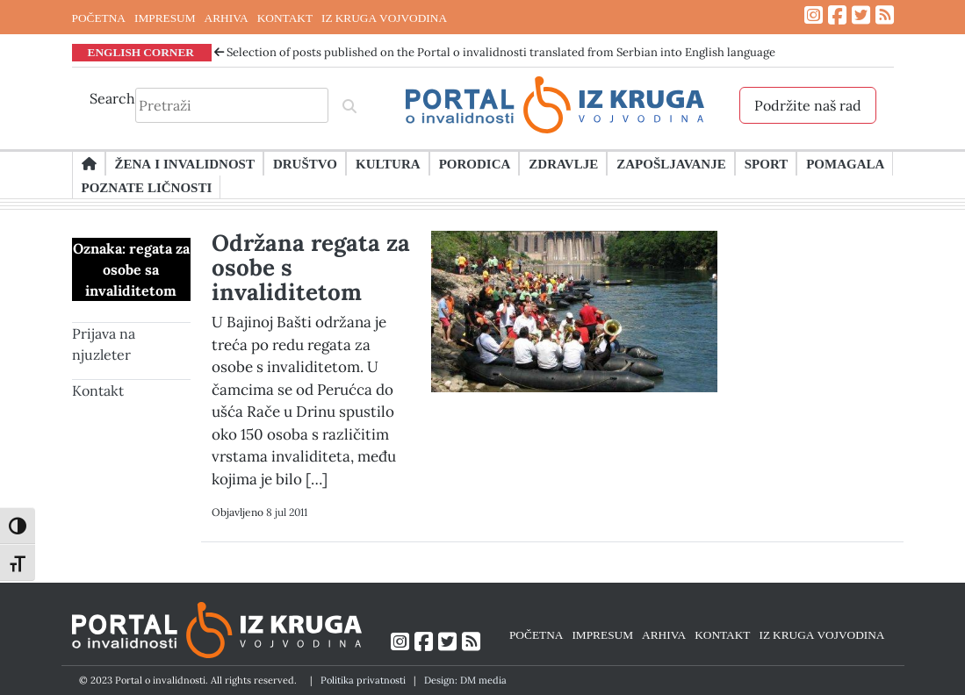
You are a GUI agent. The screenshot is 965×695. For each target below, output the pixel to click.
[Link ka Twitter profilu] (861, 15)
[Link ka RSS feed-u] (884, 15)
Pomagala (845, 163)
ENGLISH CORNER (141, 52)
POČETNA (99, 17)
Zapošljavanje (670, 163)
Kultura (388, 163)
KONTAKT (285, 17)
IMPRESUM (165, 17)
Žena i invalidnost (185, 163)
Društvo (305, 163)
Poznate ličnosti (147, 187)
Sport (766, 163)
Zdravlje (563, 163)
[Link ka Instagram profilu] (813, 15)
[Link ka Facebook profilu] (837, 15)
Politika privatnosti (363, 680)
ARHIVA (226, 17)
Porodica (475, 163)
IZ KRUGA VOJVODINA (384, 17)
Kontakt (98, 390)
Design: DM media (465, 680)
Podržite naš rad (807, 105)
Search (112, 98)
